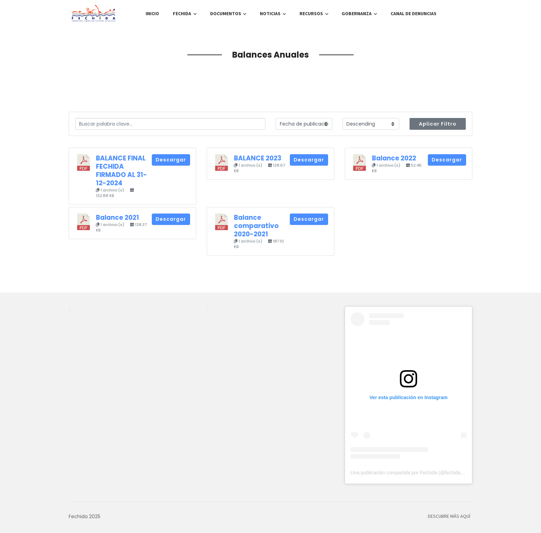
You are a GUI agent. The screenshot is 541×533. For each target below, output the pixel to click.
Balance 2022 (394, 158)
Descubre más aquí (449, 516)
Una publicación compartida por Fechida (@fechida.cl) (409, 472)
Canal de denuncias (413, 13)
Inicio (152, 13)
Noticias (270, 13)
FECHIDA (182, 13)
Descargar (171, 159)
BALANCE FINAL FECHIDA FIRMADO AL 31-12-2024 (121, 171)
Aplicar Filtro (437, 123)
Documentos (225, 13)
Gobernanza (357, 13)
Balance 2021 (117, 217)
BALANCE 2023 (257, 158)
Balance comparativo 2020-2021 (256, 226)
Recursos (311, 13)
